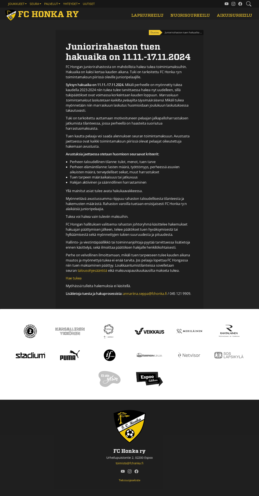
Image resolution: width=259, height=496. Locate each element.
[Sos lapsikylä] (229, 354)
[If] (109, 354)
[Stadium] (30, 355)
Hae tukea (74, 278)
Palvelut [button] (51, 4)
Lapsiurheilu (147, 15)
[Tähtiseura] (109, 330)
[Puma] (70, 354)
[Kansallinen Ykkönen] (70, 330)
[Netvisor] (189, 354)
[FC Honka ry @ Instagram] (233, 3)
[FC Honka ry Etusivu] (43, 14)
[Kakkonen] (30, 330)
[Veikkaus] (149, 330)
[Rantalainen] (229, 330)
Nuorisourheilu (190, 15)
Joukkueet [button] (16, 4)
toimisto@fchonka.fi (129, 463)
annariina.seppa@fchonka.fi (145, 293)
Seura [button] (34, 4)
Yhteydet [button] (70, 4)
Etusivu (155, 32)
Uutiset (89, 4)
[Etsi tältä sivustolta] (248, 3)
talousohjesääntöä (92, 270)
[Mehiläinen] (189, 330)
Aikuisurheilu (234, 15)
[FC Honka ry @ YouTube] (226, 3)
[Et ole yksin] (109, 378)
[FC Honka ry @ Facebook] (240, 3)
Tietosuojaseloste (129, 480)
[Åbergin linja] (149, 354)
